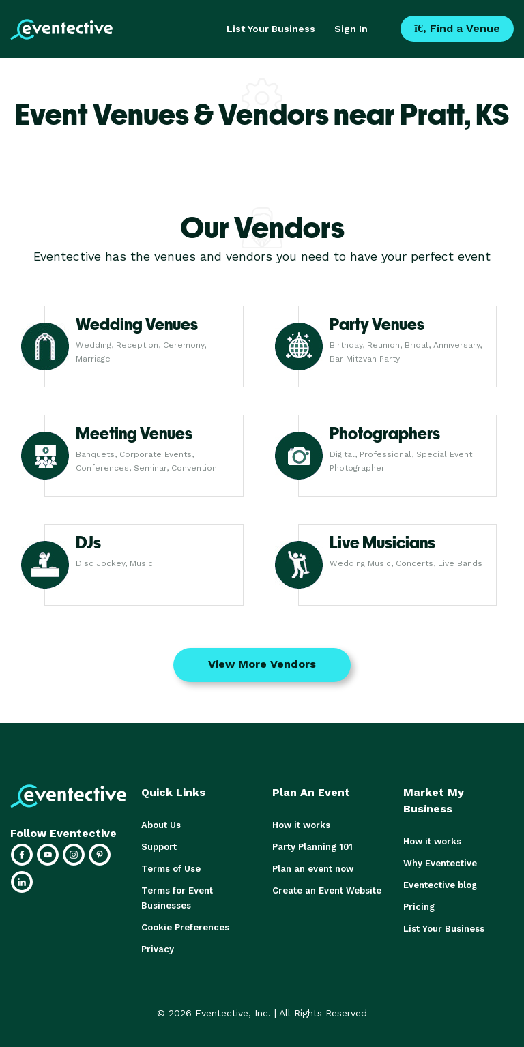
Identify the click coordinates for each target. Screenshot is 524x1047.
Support (159, 847)
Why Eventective (440, 863)
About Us (161, 825)
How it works (301, 825)
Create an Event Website (326, 890)
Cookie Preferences (185, 927)
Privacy (157, 949)
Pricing (419, 907)
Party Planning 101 (312, 847)
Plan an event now (312, 869)
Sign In (351, 28)
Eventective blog (440, 885)
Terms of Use (171, 869)
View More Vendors (262, 664)
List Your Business (271, 28)
